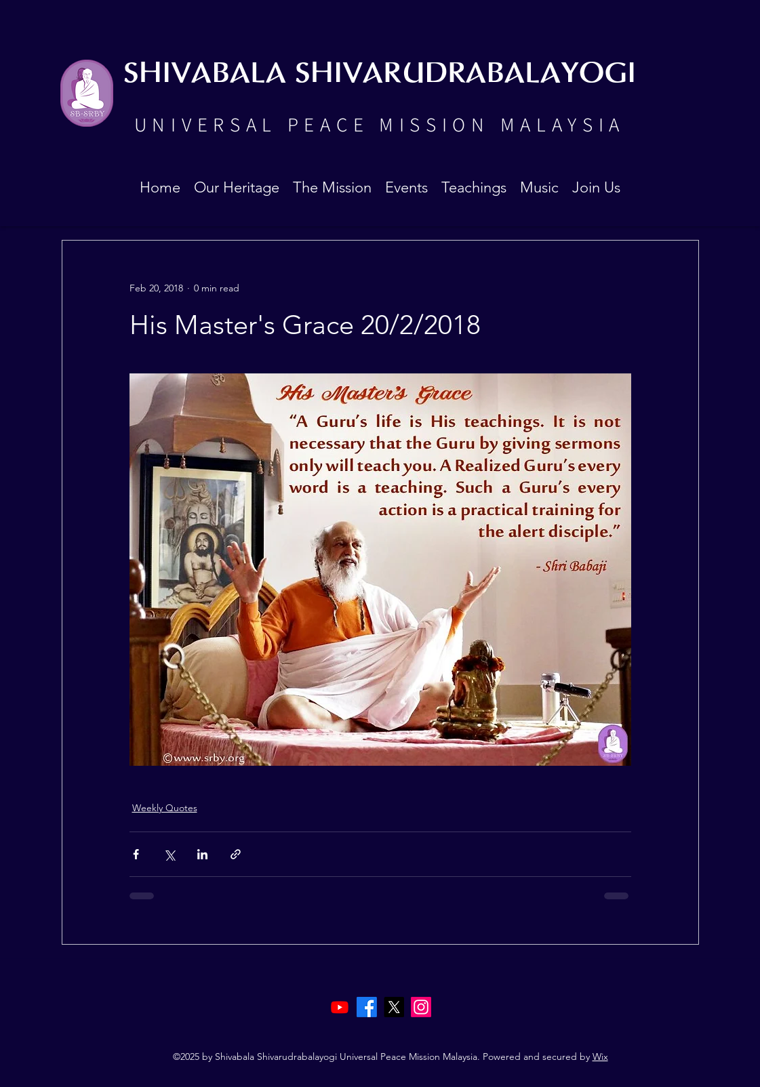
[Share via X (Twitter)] (169, 854)
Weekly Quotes (164, 808)
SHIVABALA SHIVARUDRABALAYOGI (379, 74)
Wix (600, 1056)
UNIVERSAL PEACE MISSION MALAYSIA (379, 124)
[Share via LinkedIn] (202, 854)
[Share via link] (235, 854)
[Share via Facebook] (135, 854)
